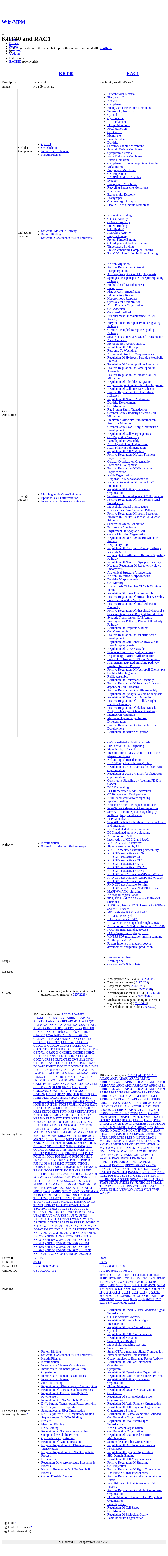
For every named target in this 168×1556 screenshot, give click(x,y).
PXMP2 (38, 1167)
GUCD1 (83, 1090)
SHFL (37, 1180)
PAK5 (128, 1154)
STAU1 (113, 1182)
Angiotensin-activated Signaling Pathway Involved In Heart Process (133, 664)
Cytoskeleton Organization (124, 302)
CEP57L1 (39, 1052)
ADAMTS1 (78, 1014)
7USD (110, 1299)
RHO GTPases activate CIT (124, 856)
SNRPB (38, 1187)
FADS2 (75, 1069)
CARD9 (38, 1038)
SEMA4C (59, 1177)
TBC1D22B (40, 1198)
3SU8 (127, 1285)
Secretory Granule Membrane (125, 146)
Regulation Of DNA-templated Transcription (69, 1386)
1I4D (143, 1274)
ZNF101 (59, 1229)
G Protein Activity (118, 222)
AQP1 (82, 1021)
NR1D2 (60, 1146)
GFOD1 (38, 1087)
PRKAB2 (63, 1160)
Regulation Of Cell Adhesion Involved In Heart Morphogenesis (132, 643)
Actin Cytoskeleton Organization (127, 444)
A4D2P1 (116, 1270)
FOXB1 (63, 1080)
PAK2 (111, 1154)
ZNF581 (72, 1246)
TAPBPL (57, 1194)
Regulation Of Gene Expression (61, 1441)
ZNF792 (48, 1253)
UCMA (52, 1215)
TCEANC (65, 1198)
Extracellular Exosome (121, 194)
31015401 (141, 1003)
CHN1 (141, 1109)
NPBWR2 (39, 1146)
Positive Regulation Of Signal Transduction (134, 1469)
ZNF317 (63, 1236)
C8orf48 (76, 1035)
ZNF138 (82, 1229)
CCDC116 (39, 1042)
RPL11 (37, 1174)
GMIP (132, 1127)
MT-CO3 (140, 1144)
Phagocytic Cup (117, 97)
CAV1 (113, 1106)
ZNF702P (85, 1250)
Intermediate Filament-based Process (64, 1375)
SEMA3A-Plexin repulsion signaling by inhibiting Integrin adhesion (132, 813)
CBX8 (73, 1038)
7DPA (161, 1295)
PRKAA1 (51, 1160)
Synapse (112, 180)
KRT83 (38, 1122)
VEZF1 (66, 1219)
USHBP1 (64, 1215)
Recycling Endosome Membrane (127, 187)
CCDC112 (84, 1038)
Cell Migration (116, 406)
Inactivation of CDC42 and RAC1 (128, 839)
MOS (90, 1135)
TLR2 (103, 1186)
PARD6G (105, 1158)
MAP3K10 (106, 1141)
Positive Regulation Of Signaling (127, 1462)
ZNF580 (61, 1246)
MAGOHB (55, 1132)
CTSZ (67, 1059)
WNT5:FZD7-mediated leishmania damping (134, 936)
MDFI (117, 1144)
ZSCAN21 (85, 1253)
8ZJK (116, 1302)
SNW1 (48, 1187)
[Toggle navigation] (3, 34)
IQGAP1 (105, 1134)
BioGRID (15, 61)
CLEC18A (40, 1056)
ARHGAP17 (140, 1082)
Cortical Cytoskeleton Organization (129, 461)
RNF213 (77, 1170)
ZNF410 (61, 1239)
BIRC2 (136, 1102)
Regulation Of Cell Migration (125, 451)
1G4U (119, 1274)
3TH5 (143, 1285)
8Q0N (142, 1299)
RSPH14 (48, 1174)
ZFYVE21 (77, 1226)
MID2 (62, 1135)
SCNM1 (38, 1177)
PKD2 (89, 1153)
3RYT (103, 1285)
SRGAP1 (136, 1179)
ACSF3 (66, 1014)
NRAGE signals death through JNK (129, 763)
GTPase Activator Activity (123, 1316)
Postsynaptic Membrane (122, 184)
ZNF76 (37, 1253)
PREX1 (130, 1165)
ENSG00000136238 (112, 1266)
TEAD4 (86, 1198)
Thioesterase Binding (120, 246)
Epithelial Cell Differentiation (59, 498)
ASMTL (69, 1024)
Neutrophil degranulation (122, 895)
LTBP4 (131, 1137)
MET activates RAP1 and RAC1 (127, 912)
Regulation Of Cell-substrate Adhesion (131, 388)
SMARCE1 (58, 1184)
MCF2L (155, 1141)
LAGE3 (68, 1122)
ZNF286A (51, 1236)
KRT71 (48, 1115)
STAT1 (159, 1179)
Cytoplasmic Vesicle (120, 153)
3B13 (148, 1281)
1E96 (102, 1274)
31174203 (142, 982)
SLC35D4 (85, 1180)
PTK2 (144, 1168)
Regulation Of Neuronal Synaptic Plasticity (134, 562)
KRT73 (68, 1115)
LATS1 (103, 1137)
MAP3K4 (134, 1141)
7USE (118, 1299)
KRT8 (67, 1118)
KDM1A (49, 1108)
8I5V (126, 1299)
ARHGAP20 (157, 1082)
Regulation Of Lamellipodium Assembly (132, 364)
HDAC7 (115, 1130)
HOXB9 (65, 1097)
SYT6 (37, 1194)
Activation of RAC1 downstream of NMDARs (136, 926)
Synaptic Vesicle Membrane (124, 149)
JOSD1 (73, 1104)
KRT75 (88, 1115)
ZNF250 (80, 1232)
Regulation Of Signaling (122, 1337)
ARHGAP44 (122, 1092)
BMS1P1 (88, 1028)
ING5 (68, 1101)
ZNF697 (72, 1250)
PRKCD (104, 1168)
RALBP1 (105, 1172)
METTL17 (40, 1135)
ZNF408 (50, 1239)
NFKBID (67, 1142)
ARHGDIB (106, 1096)
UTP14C (39, 1219)
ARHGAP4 (106, 1092)
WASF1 (112, 1193)
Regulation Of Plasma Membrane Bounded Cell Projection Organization (134, 1415)
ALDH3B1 (40, 1021)
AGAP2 (104, 1078)
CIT (156, 1109)
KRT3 (55, 1111)
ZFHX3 (38, 1226)
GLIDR (56, 1087)
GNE (75, 1087)
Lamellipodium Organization (125, 1518)
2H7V (136, 1278)
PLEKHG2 (121, 1161)
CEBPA (119, 1109)
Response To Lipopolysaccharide (127, 478)
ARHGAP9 (138, 1092)
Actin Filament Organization (125, 305)
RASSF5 (91, 1167)
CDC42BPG (136, 1106)
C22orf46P (53, 1035)
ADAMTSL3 (41, 1017)
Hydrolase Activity (119, 232)
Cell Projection (116, 173)
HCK (76, 1094)
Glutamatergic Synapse (121, 201)
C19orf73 (84, 1031)
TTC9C (72, 1208)
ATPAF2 (91, 1024)
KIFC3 (60, 1108)
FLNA (103, 1127)
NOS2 (113, 1151)
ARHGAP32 (107, 1089)
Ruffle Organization (119, 475)
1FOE (110, 1274)
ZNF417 (72, 1239)
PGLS (81, 1149)
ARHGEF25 (107, 1099)
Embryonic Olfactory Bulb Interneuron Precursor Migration (131, 421)
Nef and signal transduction (124, 759)
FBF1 (47, 1076)
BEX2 (78, 1028)
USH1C (114, 1189)
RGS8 (68, 1170)
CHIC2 (90, 1052)
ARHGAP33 (124, 1089)
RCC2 (161, 1172)
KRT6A (81, 1111)
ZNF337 (38, 1239)
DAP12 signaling (118, 787)
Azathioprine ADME (120, 940)
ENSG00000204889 (46, 1266)
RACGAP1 (155, 1168)
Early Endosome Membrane (124, 156)
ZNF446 (50, 1243)
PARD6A (138, 1154)
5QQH (113, 1292)
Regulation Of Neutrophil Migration (129, 697)
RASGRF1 (134, 1172)
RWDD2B (68, 1174)
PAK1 (103, 1154)
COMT (84, 1056)
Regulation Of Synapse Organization (130, 1452)
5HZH (119, 1288)
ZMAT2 (49, 1229)
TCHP (76, 1198)
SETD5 (71, 1177)
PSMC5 (60, 1163)
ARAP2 (134, 1078)
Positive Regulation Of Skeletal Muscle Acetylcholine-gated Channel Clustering (132, 709)
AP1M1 (73, 1021)
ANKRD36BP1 (57, 1021)
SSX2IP (85, 1191)
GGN (47, 1087)
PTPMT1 (83, 1163)
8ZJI (102, 1302)
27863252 (149, 1006)
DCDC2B (62, 1063)
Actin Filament (116, 121)
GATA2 (70, 1083)
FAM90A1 (82, 1073)
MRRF (50, 1139)
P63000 (127, 1270)
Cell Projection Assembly (123, 437)
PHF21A (38, 1153)
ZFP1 (47, 1226)
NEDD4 (155, 1148)
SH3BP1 (141, 1175)
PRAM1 (38, 1160)
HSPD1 (59, 1101)
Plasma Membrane (118, 125)
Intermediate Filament (55, 151)
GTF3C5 (71, 1090)
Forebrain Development (122, 465)
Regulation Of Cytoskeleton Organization (133, 1372)
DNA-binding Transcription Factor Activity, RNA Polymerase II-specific (68, 1405)
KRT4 (64, 1111)
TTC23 (62, 1208)
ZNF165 (93, 1229)
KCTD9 (38, 1108)
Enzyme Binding (117, 236)
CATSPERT (61, 1038)
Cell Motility (115, 582)
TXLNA (38, 1212)
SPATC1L (88, 1187)
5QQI (121, 1292)
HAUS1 (51, 1094)
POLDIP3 (39, 1156)
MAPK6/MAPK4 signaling (124, 891)
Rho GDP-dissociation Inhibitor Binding (132, 253)
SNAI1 (81, 1184)
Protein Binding (51, 234)
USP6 (123, 1189)
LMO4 (65, 1128)
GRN (150, 1127)
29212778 (145, 989)
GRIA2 (141, 1127)
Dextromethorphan (119, 957)
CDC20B (47, 1049)
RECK (59, 1170)
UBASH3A (40, 1215)
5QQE (153, 1288)
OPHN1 (153, 1151)
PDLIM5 (61, 1149)
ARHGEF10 (137, 1096)
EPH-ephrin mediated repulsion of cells (131, 804)
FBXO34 (69, 1076)
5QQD (144, 1288)
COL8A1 (73, 1056)
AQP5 (90, 1021)
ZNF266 (38, 1236)
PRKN (125, 1168)
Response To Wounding (122, 350)
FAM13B (140, 1123)
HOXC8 (76, 1097)
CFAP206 (52, 1052)
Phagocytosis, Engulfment (123, 291)
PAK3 (120, 1154)
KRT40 (66, 73)
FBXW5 (80, 1076)
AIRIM (71, 1017)
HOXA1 (53, 1097)
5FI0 (111, 1288)
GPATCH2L (57, 1090)
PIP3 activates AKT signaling (125, 745)
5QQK (138, 1292)
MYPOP (88, 1139)
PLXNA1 (149, 1161)
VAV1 (131, 1189)
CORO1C (114, 1113)
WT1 (86, 1219)
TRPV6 (71, 1205)
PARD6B (150, 1154)
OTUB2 (50, 1149)
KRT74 (78, 1115)
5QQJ (129, 1292)
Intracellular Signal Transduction (127, 506)
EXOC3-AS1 (61, 1069)
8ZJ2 (158, 1299)
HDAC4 (85, 1094)
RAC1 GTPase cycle (120, 915)
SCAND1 (91, 1174)
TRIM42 (49, 1205)
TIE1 (47, 1201)
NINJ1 (78, 1142)
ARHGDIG (121, 1096)
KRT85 (47, 1122)
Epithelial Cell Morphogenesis (126, 284)
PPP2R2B (118, 1165)
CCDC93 (65, 1045)
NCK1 (133, 1148)
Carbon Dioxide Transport (57, 1476)
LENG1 (89, 1122)
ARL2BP (105, 1102)
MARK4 (82, 1132)
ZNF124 (71, 1229)
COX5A (38, 1059)
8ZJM (131, 1302)
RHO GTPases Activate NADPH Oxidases (133, 888)
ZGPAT (38, 1229)
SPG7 (46, 1191)
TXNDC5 (59, 1212)
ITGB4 (54, 1104)
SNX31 (124, 1179)
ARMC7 (50, 1024)
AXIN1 (47, 1028)
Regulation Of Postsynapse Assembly (130, 680)
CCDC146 (67, 1042)
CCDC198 (40, 1045)
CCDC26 (53, 1045)
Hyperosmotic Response (122, 298)
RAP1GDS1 (119, 1172)
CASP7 (104, 1106)
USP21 (83, 1215)
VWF (155, 1189)
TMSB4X (80, 1201)
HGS (94, 1094)
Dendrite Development (121, 402)
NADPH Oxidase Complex (124, 177)
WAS (102, 1193)
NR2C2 (133, 1151)
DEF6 (103, 1116)
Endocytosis (114, 288)
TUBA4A (150, 1186)
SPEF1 (37, 1191)
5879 (102, 1258)
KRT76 (38, 1118)
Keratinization (50, 843)
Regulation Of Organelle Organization (131, 1389)
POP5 (75, 1156)
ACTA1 (132, 1075)
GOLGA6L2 (41, 1090)
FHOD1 (160, 1123)
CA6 (85, 1035)
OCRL (143, 1151)
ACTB (142, 1075)
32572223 (79, 994)
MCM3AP (105, 1144)
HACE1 (104, 1130)
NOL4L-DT (90, 1142)
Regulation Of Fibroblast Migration (129, 381)
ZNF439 (38, 1243)
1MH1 (103, 1278)
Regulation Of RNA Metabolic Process (65, 1400)
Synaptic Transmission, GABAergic (129, 617)
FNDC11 (51, 1080)
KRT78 (47, 1118)
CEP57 (93, 1049)
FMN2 (112, 1127)
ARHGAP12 (107, 1082)
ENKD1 (47, 1069)
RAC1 (133, 73)
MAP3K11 (121, 1141)
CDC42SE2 (106, 1109)
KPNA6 (139, 1134)
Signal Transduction (119, 1348)
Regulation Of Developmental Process (131, 1445)
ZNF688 (61, 1250)
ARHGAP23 (124, 1085)
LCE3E (78, 1122)
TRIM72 (130, 1186)
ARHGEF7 (153, 1099)
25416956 (106, 48)
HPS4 (125, 1130)
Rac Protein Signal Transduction (127, 409)
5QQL (146, 1292)
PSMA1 (38, 1163)
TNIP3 (91, 1201)
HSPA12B (47, 1101)
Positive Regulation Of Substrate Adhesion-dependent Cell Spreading (134, 685)
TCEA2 (54, 1198)
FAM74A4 (68, 1073)
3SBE (119, 1285)
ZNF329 (86, 1236)
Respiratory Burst (118, 544)
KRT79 (57, 1118)
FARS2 (94, 1073)
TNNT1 (38, 1205)
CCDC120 (53, 1042)
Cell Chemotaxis (117, 631)
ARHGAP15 (124, 1082)
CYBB (143, 1113)
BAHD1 (57, 1028)
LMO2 (55, 1128)
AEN (54, 1017)
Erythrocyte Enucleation (122, 527)
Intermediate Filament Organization (63, 501)
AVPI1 (37, 1028)
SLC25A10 (71, 1180)
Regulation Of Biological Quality (128, 1514)
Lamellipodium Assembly (123, 440)
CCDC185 (81, 1042)
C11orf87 (72, 1031)
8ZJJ (109, 1302)
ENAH (117, 1123)
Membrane (114, 135)
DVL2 (157, 1120)
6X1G (145, 1295)
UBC (160, 1186)
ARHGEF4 (139, 1099)
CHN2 (150, 1109)
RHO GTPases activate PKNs (125, 853)
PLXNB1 (105, 1165)
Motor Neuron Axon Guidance (126, 343)
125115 (38, 1258)
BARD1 (69, 1028)
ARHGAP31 (157, 1085)
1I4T (156, 1274)
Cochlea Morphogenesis (122, 673)
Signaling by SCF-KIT (121, 749)
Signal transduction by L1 (123, 846)
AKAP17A (83, 1017)
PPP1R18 (86, 1156)
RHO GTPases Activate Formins (127, 881)
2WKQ (122, 1281)
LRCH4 (83, 1128)
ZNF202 (58, 1232)
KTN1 (158, 1134)
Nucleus (112, 100)
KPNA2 (82, 1108)
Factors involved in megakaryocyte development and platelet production (130, 945)
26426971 (137, 986)
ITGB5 (63, 1104)
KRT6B (92, 1111)
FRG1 (72, 1080)
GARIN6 (58, 1083)
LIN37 (56, 1125)
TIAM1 (158, 1182)
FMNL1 (122, 1127)
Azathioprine (115, 960)
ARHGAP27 (140, 1085)
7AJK (153, 1295)
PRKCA (151, 1165)
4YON (103, 1288)
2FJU (128, 1278)
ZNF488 (61, 1243)
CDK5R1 (70, 1049)
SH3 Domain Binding (120, 1455)
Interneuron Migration (121, 714)
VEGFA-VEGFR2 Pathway (124, 843)
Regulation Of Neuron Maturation (128, 399)
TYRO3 (80, 1212)
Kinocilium (114, 191)
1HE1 (127, 1274)
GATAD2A (82, 1083)
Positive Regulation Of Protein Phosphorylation (126, 269)
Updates (14, 53)
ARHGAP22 (107, 1085)
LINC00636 (68, 1125)
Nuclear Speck (50, 1459)
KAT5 (93, 1104)
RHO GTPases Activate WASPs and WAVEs (135, 874)
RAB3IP (71, 1167)
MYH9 (115, 1148)
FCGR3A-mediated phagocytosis (127, 929)
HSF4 (37, 1101)
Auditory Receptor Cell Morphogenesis (131, 274)
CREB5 (49, 1059)
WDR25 (77, 1219)
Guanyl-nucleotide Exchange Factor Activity (135, 1358)
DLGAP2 (39, 1066)
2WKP (113, 1281)
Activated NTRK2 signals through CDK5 (133, 922)
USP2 (74, 1215)
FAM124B (40, 1073)
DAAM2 (49, 1063)
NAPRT (47, 1142)
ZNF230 (69, 1232)
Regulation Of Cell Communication (129, 1334)
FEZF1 (91, 1076)
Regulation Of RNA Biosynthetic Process (67, 1389)
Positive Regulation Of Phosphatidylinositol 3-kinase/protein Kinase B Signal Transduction (136, 612)
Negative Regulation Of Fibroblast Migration (135, 385)
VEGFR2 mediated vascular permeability (133, 849)
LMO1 (46, 1128)
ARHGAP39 (157, 1089)
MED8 (93, 1132)
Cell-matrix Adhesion (120, 312)
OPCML (38, 1149)
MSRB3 (60, 1139)
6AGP (120, 1295)
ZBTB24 (55, 1222)
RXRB (80, 1174)
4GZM (161, 1285)
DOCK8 (73, 1066)
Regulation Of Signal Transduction (129, 1327)
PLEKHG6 (135, 1161)
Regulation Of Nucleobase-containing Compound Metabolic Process (64, 1433)
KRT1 (92, 1108)
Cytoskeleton (49, 147)
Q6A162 (50, 1270)
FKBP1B (39, 1080)
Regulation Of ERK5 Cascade (125, 648)
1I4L (150, 1274)
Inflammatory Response (122, 295)
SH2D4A (82, 1177)
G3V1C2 (39, 1270)
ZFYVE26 (91, 1226)
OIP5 (89, 1146)
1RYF (112, 1278)
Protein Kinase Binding (121, 239)
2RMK (160, 1278)
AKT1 (114, 1078)
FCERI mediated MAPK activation (129, 791)
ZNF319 (74, 1236)
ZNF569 (38, 1246)
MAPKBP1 (69, 1132)
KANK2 (83, 1104)
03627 (103, 1262)
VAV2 (139, 1189)
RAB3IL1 (59, 1167)
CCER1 (77, 1045)
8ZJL (123, 1302)
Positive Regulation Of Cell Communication (134, 1476)
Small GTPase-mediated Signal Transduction (135, 336)
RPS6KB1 (114, 1175)
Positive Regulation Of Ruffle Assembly (132, 690)
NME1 (103, 1151)
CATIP (48, 1038)
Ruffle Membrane (118, 159)
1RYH (120, 1278)
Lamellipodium (116, 139)
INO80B (78, 1101)
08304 (37, 1262)
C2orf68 (65, 1035)
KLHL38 (71, 1108)
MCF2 (145, 1141)
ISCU (45, 1104)
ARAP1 (124, 1078)
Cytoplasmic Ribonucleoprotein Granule (132, 163)
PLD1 (148, 1158)
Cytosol (46, 144)
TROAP (61, 1205)
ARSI (60, 1024)
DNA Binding (49, 1427)
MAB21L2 (40, 1132)
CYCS (90, 1059)
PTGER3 (71, 1163)
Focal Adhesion (117, 128)
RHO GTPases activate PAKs (125, 870)
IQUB (37, 1104)
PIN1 (81, 1153)
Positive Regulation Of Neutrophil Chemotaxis (136, 669)
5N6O (127, 1288)
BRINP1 (147, 1102)
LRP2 (113, 1137)
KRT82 (85, 1118)
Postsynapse (114, 198)
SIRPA (46, 1180)
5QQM (155, 1292)
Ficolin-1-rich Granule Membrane (128, 205)
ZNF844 (59, 1253)
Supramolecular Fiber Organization (63, 1410)
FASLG (38, 1076)
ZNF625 (38, 1250)
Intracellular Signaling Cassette (126, 1344)
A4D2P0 (104, 1270)
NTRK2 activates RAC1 (122, 919)
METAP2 (128, 1144)
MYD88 (104, 1148)
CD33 (37, 1049)
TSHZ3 (52, 1208)
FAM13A (128, 1123)
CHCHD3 (79, 1052)
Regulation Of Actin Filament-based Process (134, 1375)
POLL (50, 1156)
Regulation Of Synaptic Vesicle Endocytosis (134, 693)
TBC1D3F (146, 1182)
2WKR (132, 1281)
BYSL (48, 1031)
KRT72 (58, 1115)
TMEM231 (66, 1201)
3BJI (155, 1281)
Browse (14, 43)
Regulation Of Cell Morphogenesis (129, 433)
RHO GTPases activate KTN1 (126, 863)
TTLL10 (83, 1208)
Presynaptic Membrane (121, 170)
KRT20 (46, 1111)
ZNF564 (84, 1243)
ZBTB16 (43, 1222)
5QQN (103, 1295)
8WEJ (150, 1299)
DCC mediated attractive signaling (128, 829)
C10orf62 (59, 1031)
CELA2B (82, 1049)
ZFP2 (54, 1226)
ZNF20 (47, 1232)
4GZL (152, 1285)
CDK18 (59, 1049)
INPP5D (90, 1101)
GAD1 (81, 1080)
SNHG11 (92, 1184)
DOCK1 (158, 1116)
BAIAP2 (126, 1102)
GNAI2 (66, 1087)
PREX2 (140, 1165)
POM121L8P (63, 1156)
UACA (90, 1212)
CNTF (63, 1056)
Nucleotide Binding (119, 215)
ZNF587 (84, 1246)
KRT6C (38, 1115)
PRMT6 (135, 1168)
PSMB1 (49, 1163)
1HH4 (135, 1274)
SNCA (115, 1179)
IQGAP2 (116, 1134)
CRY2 (59, 1059)
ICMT (133, 1130)
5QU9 (112, 1295)
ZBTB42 (79, 1222)
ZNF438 (84, 1239)
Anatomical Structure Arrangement (129, 572)
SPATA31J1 (73, 1187)
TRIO (140, 1186)
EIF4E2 (93, 1066)
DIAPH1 (113, 1116)
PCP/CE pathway (118, 818)
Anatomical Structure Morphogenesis (130, 354)
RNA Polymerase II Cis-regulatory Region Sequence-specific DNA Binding (67, 1415)
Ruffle (111, 1479)
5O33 (135, 1288)
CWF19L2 (78, 1059)
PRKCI (115, 1168)
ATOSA (80, 1024)
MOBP (82, 1135)
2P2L (152, 1278)
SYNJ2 (134, 1182)
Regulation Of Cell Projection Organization (134, 1407)
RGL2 (103, 1175)
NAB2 (37, 1142)
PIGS (61, 1153)
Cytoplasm (114, 104)
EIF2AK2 (105, 1123)
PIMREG (71, 1153)
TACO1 (46, 1194)
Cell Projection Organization (125, 1431)
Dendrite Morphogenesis (122, 579)
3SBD (111, 1285)
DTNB (83, 1066)
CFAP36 (130, 1109)
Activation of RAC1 (119, 836)
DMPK (135, 1116)
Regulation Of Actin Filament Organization (134, 1403)
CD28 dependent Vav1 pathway (127, 794)
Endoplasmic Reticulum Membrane (129, 107)
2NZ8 (144, 1278)
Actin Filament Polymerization (126, 447)
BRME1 (38, 1031)
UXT (58, 1219)
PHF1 (89, 1149)
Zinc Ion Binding (52, 1382)
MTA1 (70, 1139)
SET (124, 1175)
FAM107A (87, 1069)
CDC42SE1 (152, 1106)
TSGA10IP (40, 1208)
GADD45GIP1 (42, 1083)
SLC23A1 (57, 1180)
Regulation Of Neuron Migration (127, 732)
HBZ (69, 1094)
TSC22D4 (82, 1205)
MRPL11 (39, 1139)
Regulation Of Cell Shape (123, 347)
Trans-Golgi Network (120, 111)
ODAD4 (79, 1146)
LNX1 (74, 1128)
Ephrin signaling (117, 801)
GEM (93, 1083)
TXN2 (48, 1212)
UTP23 (49, 1219)
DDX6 (80, 1063)
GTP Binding (115, 229)
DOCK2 (62, 1066)
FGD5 (150, 1123)
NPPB (51, 1146)
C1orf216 (39, 1035)
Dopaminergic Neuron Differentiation (130, 655)
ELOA (37, 1069)
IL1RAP (154, 1130)
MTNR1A (152, 1144)
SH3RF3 (104, 1179)
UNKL (103, 1189)
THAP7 (38, 1201)
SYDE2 (124, 1182)
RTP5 (58, 1174)
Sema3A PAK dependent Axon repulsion (132, 808)
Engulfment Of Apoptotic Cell (126, 530)
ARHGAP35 (140, 1089)
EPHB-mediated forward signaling (128, 797)
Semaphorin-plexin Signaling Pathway (131, 652)
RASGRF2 (149, 1172)
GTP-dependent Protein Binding (127, 243)
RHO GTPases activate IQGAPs (127, 867)
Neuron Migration (118, 263)
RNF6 (87, 1170)
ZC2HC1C (92, 1222)
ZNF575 (50, 1246)
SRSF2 (66, 1191)
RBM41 (38, 1170)
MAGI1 (151, 1137)
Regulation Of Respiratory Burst (127, 628)
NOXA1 (122, 1151)
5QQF (161, 1288)
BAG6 (116, 1102)
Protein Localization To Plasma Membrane (133, 659)
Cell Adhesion (116, 309)
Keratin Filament (51, 154)
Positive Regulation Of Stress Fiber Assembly (135, 596)
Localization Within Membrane (126, 600)
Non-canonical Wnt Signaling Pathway (131, 510)
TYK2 (70, 1212)
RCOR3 (49, 1170)
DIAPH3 (125, 1116)
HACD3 (159, 1127)
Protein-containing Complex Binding (130, 250)
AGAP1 (152, 1075)
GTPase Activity (117, 218)
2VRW (103, 1281)
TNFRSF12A (116, 1186)
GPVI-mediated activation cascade (128, 742)
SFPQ (131, 1175)
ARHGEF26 (123, 1099)
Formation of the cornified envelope (63, 846)
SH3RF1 (153, 1175)
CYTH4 (38, 1063)
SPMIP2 (56, 1191)
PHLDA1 (51, 1153)
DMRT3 (51, 1066)
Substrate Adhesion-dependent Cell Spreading (135, 496)
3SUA (136, 1285)
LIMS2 (46, 1125)
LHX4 (37, 1125)
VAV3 (147, 1189)
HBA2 (61, 1094)
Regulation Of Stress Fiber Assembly (130, 593)
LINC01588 (84, 1125)
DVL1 (148, 1120)
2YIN (140, 1281)
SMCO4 (71, 1184)
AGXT (61, 1017)
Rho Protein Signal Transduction (127, 1473)
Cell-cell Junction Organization (126, 534)
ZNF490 (72, 1243)
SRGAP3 (148, 1179)
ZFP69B (64, 1226)
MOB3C (72, 1135)
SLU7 (46, 1184)
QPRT (48, 1167)
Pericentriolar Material (121, 94)
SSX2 (75, 1191)
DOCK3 (116, 1120)
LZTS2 (140, 1137)
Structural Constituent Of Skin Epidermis (67, 237)
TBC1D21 (84, 1194)
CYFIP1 (153, 1113)
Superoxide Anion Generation (125, 524)
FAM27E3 (53, 1073)
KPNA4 (128, 1134)
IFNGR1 (143, 1130)
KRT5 (72, 1111)
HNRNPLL (40, 1097)
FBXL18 (57, 1076)
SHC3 (92, 1177)
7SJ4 (102, 1299)
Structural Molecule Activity (59, 231)
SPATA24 (59, 1187)
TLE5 (54, 1201)
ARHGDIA (153, 1092)
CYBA (134, 1113)
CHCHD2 (65, 1052)
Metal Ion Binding (52, 1424)
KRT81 (76, 1118)
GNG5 (83, 1087)
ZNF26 (91, 1232)
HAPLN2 (39, 1094)
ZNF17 (37, 1232)
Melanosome (115, 166)
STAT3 (103, 1182)
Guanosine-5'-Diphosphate (123, 964)
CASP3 (158, 1102)
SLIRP (37, 1184)
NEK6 (57, 1142)
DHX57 (90, 1063)
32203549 (147, 979)
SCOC (49, 1177)
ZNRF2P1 (72, 1253)
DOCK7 (127, 1120)
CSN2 (125, 1113)
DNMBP (146, 1116)
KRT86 (57, 1122)
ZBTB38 (67, 1222)
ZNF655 (50, 1250)
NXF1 (70, 1146)
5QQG (103, 1292)
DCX (72, 1063)
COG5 (103, 1113)
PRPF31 (86, 1160)
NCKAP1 (143, 1148)
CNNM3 (52, 1056)
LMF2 (37, 1128)
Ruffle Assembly (117, 676)
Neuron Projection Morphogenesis (128, 576)
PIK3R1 (126, 1158)
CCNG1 (87, 1045)
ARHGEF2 (152, 1096)
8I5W (133, 1299)
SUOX (94, 1191)
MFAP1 (52, 1135)
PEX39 (72, 1149)
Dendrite (112, 142)
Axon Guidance (117, 340)
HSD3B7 (87, 1097)
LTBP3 (121, 1137)
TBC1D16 (70, 1194)
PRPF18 (75, 1160)
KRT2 (37, 1111)
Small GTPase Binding (121, 1341)
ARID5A (39, 1024)
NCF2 (124, 1148)
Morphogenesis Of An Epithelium (62, 494)
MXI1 (78, 1139)
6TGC (137, 1295)
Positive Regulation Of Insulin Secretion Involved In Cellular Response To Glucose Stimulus (133, 517)
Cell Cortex (114, 132)
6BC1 (129, 1295)
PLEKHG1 (106, 1161)
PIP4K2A (138, 1158)
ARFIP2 (145, 1078)
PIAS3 (116, 1158)
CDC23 (123, 1106)
